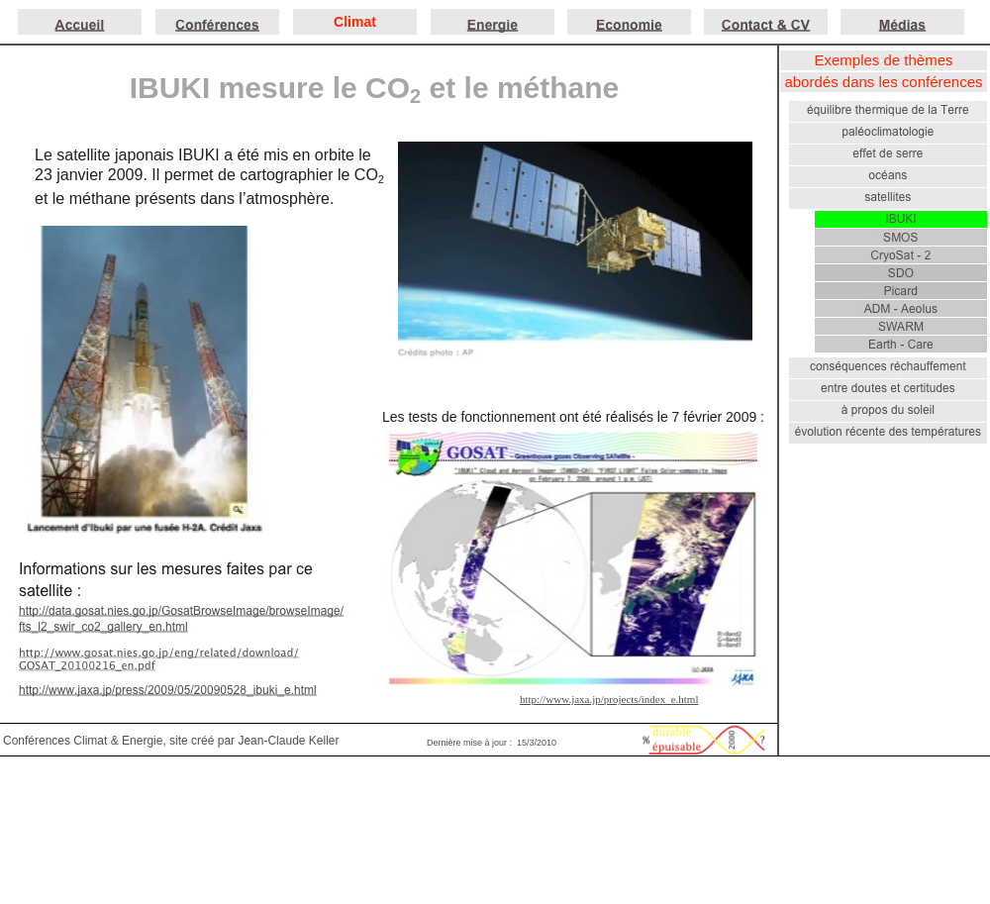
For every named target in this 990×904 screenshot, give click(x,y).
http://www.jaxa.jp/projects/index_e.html (609, 699)
